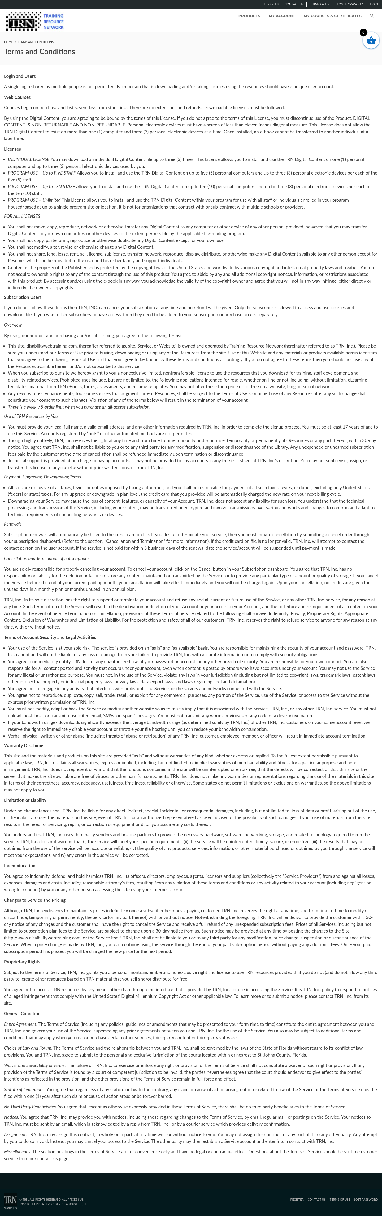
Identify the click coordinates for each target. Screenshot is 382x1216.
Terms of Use (320, 4)
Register (271, 4)
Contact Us (294, 4)
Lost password (350, 4)
